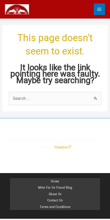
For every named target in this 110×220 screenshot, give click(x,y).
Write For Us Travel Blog (55, 187)
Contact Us (55, 200)
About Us (55, 194)
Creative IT (63, 147)
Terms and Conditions (55, 207)
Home (55, 181)
